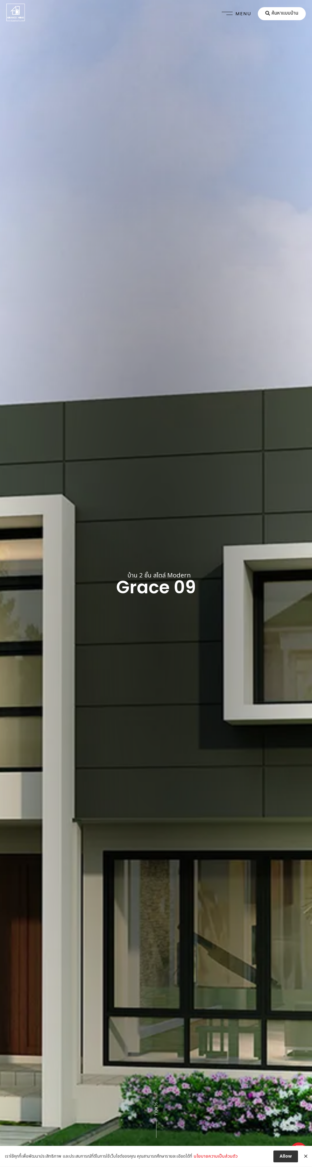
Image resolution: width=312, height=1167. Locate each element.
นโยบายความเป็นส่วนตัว (216, 1161)
